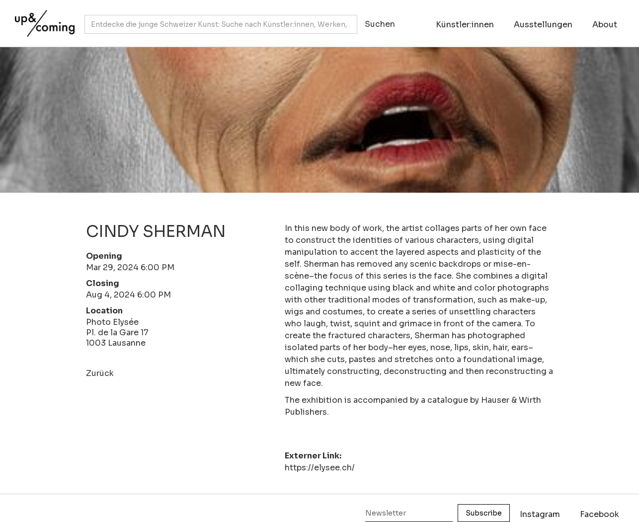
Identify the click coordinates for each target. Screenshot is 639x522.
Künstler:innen (465, 24)
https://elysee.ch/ (320, 467)
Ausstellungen (543, 24)
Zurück (100, 373)
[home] (42, 18)
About (604, 24)
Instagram (540, 514)
